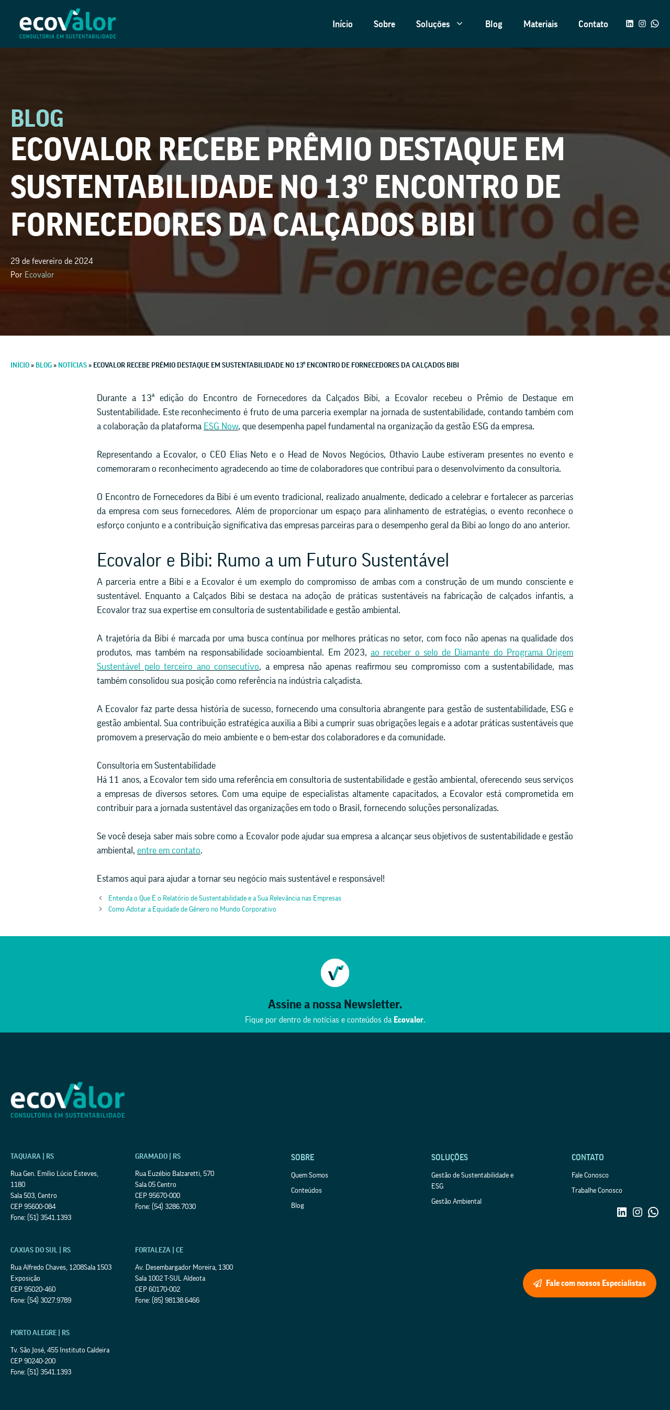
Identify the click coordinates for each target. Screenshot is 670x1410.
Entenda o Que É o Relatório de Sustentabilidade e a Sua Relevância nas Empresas (224, 898)
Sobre (384, 24)
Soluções (445, 24)
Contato (593, 24)
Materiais (540, 24)
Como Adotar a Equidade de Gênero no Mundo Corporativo (192, 909)
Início (342, 24)
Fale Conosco (590, 1175)
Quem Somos (309, 1175)
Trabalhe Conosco (597, 1190)
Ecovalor (39, 275)
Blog (493, 24)
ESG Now (221, 426)
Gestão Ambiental (456, 1201)
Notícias (72, 365)
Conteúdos (306, 1190)
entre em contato (168, 850)
